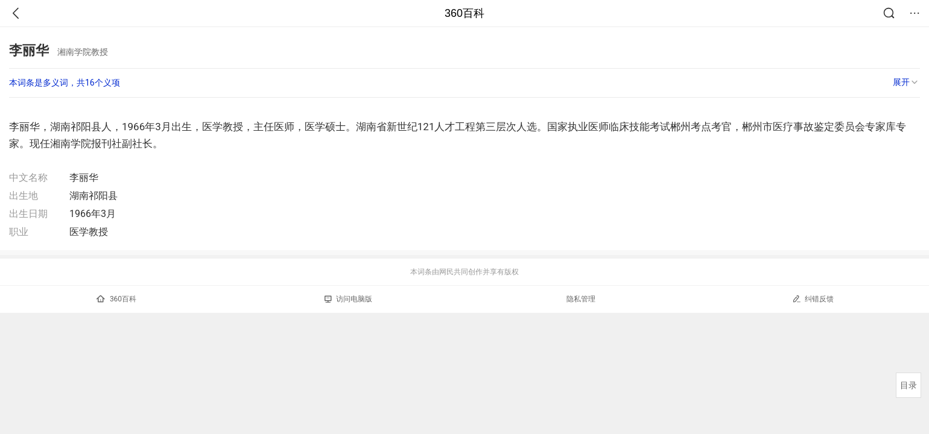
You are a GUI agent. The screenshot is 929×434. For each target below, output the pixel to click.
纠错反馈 (813, 298)
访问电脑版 (348, 299)
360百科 (464, 13)
